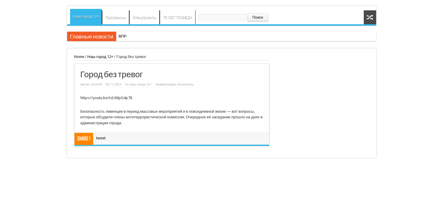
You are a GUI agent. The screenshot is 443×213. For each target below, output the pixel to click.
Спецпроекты (144, 17)
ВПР (123, 36)
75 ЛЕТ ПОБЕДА (177, 17)
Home (79, 56)
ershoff (96, 84)
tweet (101, 138)
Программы (115, 17)
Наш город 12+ (86, 16)
